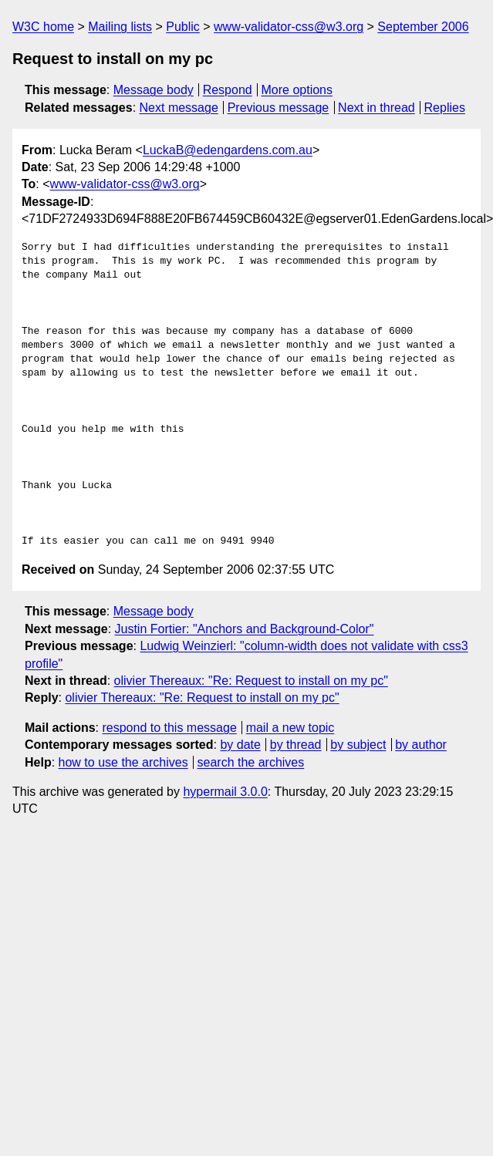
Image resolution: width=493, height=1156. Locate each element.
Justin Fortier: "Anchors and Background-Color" (244, 628)
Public (183, 26)
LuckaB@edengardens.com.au (227, 150)
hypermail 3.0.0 (225, 791)
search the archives (251, 762)
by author (421, 744)
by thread (296, 744)
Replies (444, 107)
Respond (227, 89)
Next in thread (376, 107)
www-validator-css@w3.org (288, 26)
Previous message (278, 107)
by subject (358, 744)
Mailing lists (120, 26)
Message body (153, 89)
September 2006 (422, 26)
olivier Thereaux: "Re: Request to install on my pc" (251, 680)
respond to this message (169, 727)
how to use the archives (123, 762)
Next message (179, 107)
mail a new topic (290, 727)
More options (297, 89)
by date (240, 744)
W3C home (43, 26)
